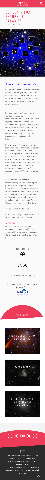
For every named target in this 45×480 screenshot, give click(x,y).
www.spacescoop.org (25, 275)
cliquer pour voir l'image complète (20, 84)
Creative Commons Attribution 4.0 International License (22, 470)
